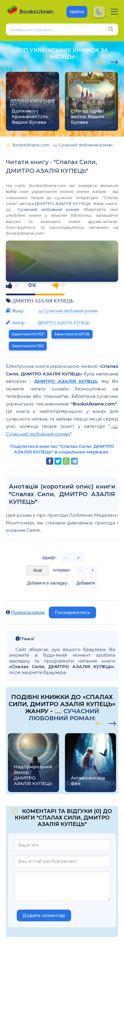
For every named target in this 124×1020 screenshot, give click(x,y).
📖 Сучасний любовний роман (42, 209)
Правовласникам (28, 612)
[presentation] (101, 61)
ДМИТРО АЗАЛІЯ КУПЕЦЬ (63, 203)
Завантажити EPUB (72, 334)
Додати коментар (44, 915)
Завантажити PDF (28, 334)
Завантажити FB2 (28, 346)
